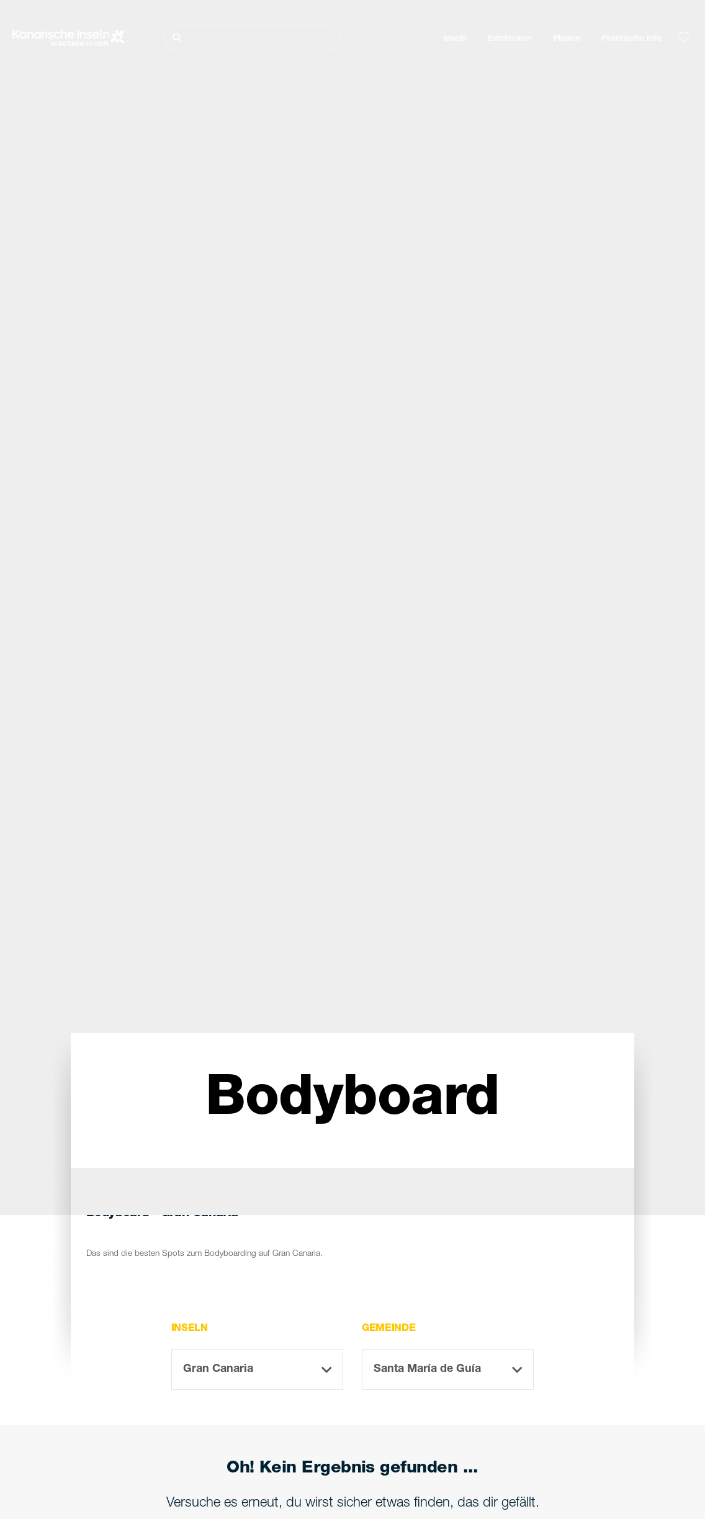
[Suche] (252, 37)
